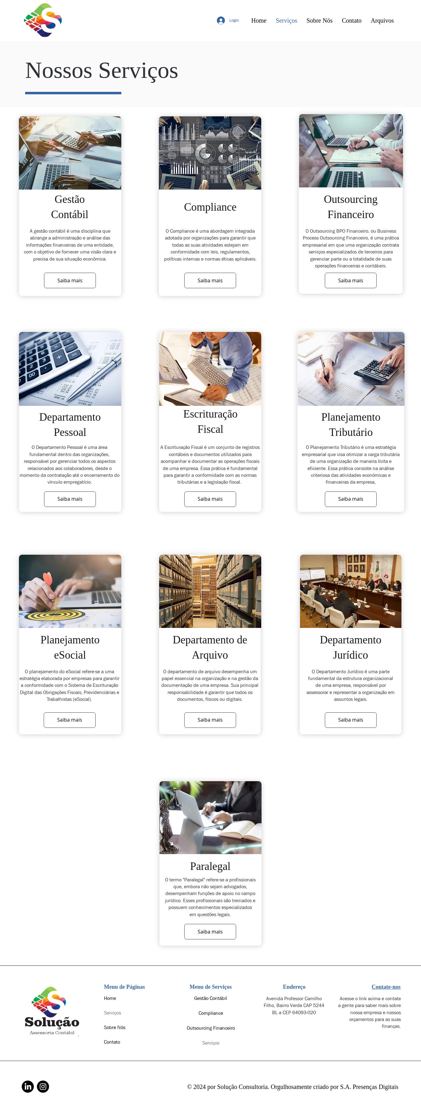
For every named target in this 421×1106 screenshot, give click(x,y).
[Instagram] (43, 1087)
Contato (112, 1042)
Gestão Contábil (210, 998)
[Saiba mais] (70, 280)
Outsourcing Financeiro (210, 1028)
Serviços (112, 1013)
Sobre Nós (114, 1027)
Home (110, 998)
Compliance (211, 1013)
